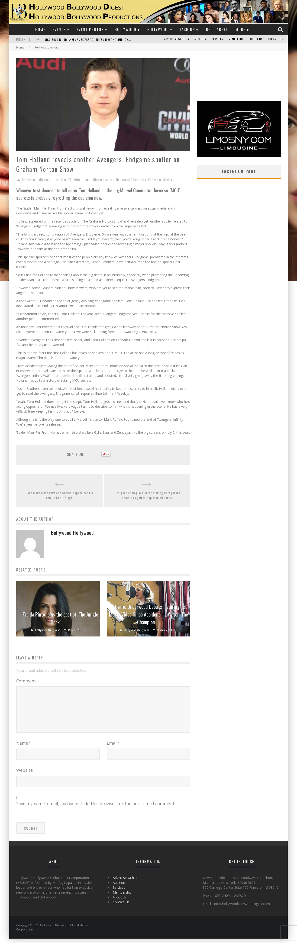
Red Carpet (217, 29)
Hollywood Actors (102, 179)
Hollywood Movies (160, 179)
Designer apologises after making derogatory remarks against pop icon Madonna (147, 495)
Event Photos (90, 29)
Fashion (187, 29)
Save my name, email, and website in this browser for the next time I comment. (95, 808)
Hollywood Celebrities (131, 179)
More (240, 29)
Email (113, 747)
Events (59, 29)
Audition (200, 39)
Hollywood (125, 29)
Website (24, 774)
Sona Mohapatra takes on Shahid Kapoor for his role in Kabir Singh (59, 495)
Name (23, 747)
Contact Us (275, 39)
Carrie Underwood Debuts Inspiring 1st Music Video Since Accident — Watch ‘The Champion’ (148, 614)
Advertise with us (176, 39)
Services (217, 39)
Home (40, 29)
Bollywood (158, 29)
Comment (26, 681)
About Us (256, 39)
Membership (236, 39)
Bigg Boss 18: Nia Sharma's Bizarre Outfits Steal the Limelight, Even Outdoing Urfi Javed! (106, 40)
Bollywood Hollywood (36, 179)
